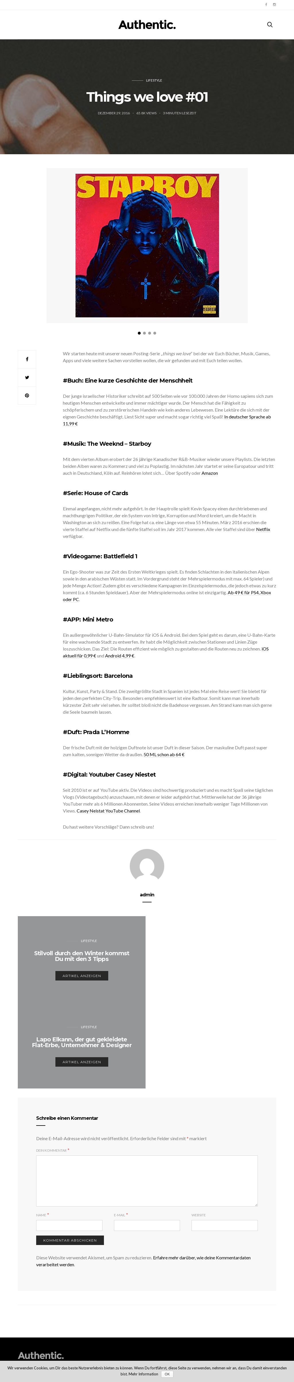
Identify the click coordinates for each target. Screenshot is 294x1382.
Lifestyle (154, 80)
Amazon (210, 473)
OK (167, 1374)
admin (147, 894)
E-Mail (119, 1215)
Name (41, 1215)
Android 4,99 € (119, 655)
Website (199, 1215)
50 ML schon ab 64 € (164, 754)
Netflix (263, 529)
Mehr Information (143, 1374)
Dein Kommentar (51, 1150)
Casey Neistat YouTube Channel (108, 810)
